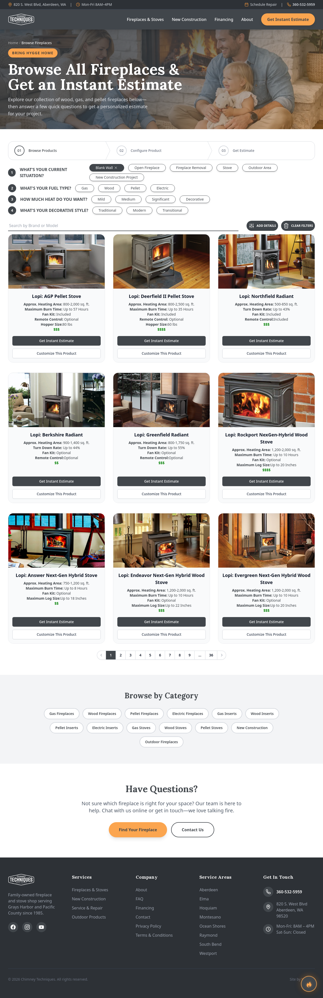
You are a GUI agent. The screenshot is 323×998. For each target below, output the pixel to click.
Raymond (208, 935)
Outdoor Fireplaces (161, 741)
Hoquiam (208, 908)
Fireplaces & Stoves (145, 19)
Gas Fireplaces (61, 713)
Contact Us (193, 830)
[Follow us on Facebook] (13, 927)
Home (13, 42)
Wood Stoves (175, 727)
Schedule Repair (261, 4)
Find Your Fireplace (138, 830)
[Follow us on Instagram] (27, 927)
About (247, 19)
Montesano (210, 917)
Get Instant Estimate (288, 19)
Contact (143, 917)
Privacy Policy (148, 926)
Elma (204, 899)
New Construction (189, 19)
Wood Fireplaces (102, 713)
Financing (223, 19)
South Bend (210, 944)
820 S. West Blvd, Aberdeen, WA (37, 4)
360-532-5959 (301, 4)
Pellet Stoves (212, 727)
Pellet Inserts (66, 727)
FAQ (139, 899)
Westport (208, 953)
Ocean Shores (212, 926)
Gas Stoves (141, 727)
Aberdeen (208, 890)
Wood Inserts (262, 713)
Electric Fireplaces (187, 713)
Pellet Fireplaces (144, 713)
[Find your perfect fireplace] (309, 984)
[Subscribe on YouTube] (41, 927)
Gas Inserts (227, 713)
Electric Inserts (105, 727)
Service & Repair (87, 908)
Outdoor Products (89, 917)
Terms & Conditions (154, 935)
